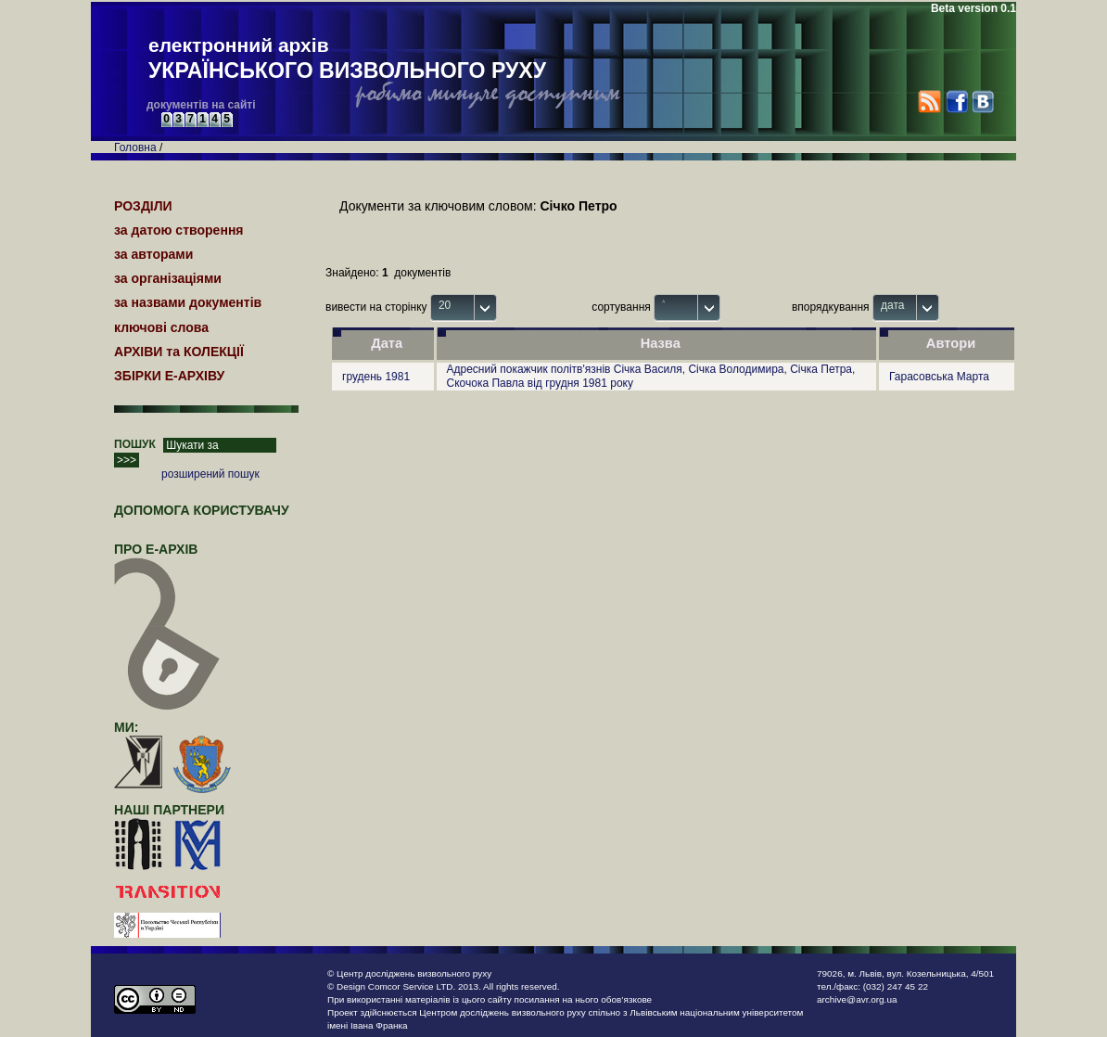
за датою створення (179, 230)
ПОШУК (135, 444)
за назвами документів (187, 302)
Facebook (956, 101)
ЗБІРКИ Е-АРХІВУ (169, 375)
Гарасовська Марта (939, 376)
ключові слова (161, 327)
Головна (135, 147)
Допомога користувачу (201, 510)
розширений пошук (210, 473)
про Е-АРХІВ (167, 557)
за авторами (153, 254)
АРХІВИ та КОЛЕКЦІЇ (179, 351)
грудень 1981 (376, 376)
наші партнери (169, 809)
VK (982, 101)
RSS (929, 101)
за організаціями (168, 278)
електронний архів (347, 59)
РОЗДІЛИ (143, 205)
